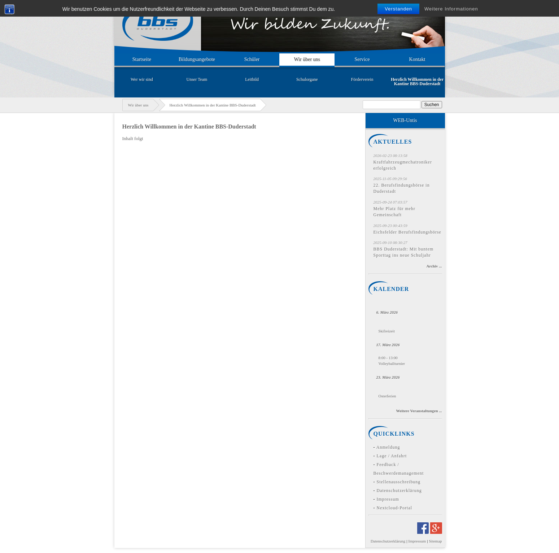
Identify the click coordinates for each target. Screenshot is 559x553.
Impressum (388, 499)
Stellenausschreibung (399, 481)
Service (362, 59)
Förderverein (362, 79)
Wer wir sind (142, 79)
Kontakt (417, 59)
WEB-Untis (405, 120)
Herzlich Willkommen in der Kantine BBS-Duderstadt (417, 81)
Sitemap (435, 541)
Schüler (252, 59)
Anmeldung (388, 447)
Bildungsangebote (197, 59)
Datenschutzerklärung (399, 490)
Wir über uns (307, 59)
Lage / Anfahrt (392, 455)
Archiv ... (434, 266)
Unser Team (197, 79)
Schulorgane (307, 79)
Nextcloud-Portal (394, 507)
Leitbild (252, 79)
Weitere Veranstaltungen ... (419, 411)
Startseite (141, 59)
